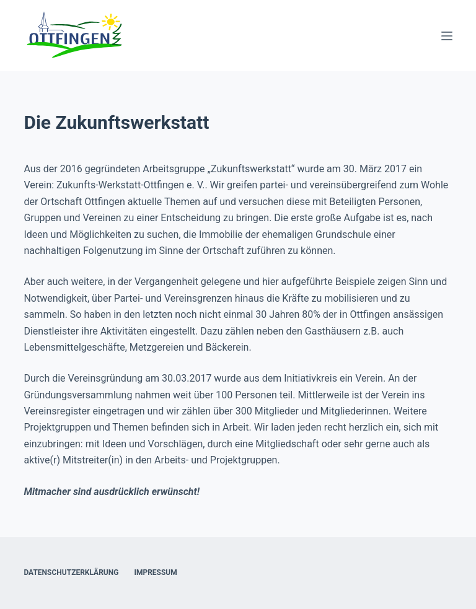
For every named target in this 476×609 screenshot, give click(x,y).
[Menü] (446, 36)
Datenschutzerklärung (71, 572)
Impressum (155, 572)
